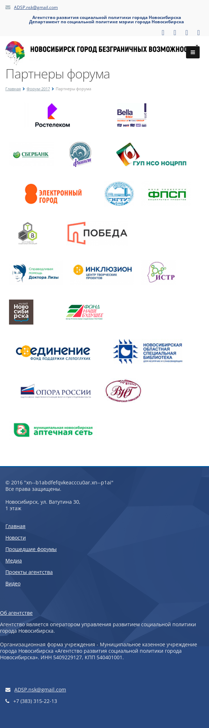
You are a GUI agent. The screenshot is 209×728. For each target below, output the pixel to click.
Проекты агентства (29, 572)
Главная (13, 88)
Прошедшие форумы (31, 549)
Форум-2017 (38, 88)
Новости (15, 537)
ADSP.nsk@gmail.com (36, 7)
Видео (12, 583)
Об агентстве (16, 612)
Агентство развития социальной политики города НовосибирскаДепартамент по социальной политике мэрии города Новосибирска (106, 19)
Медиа (13, 560)
